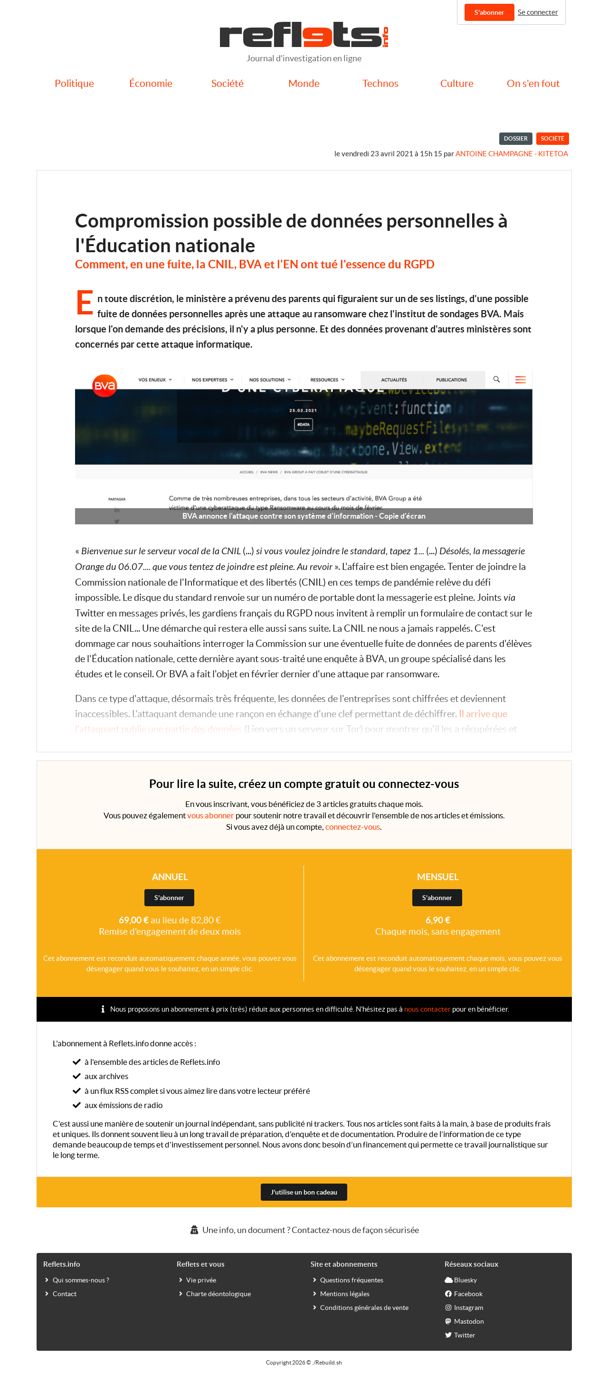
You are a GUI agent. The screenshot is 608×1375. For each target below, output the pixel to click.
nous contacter (427, 1009)
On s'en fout (533, 83)
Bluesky (461, 1279)
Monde (304, 83)
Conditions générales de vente (359, 1307)
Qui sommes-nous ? (76, 1279)
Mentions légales (340, 1293)
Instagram (464, 1307)
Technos (380, 83)
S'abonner (489, 12)
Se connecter (538, 12)
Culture (457, 83)
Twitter (460, 1334)
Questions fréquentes (347, 1279)
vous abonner (210, 815)
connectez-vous (352, 826)
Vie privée (196, 1279)
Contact (59, 1293)
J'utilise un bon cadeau (304, 1192)
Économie (150, 83)
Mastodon (464, 1321)
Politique (74, 83)
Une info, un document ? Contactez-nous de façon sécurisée (304, 1230)
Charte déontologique (214, 1293)
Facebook (464, 1293)
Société (227, 83)
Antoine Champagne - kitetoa (512, 154)
